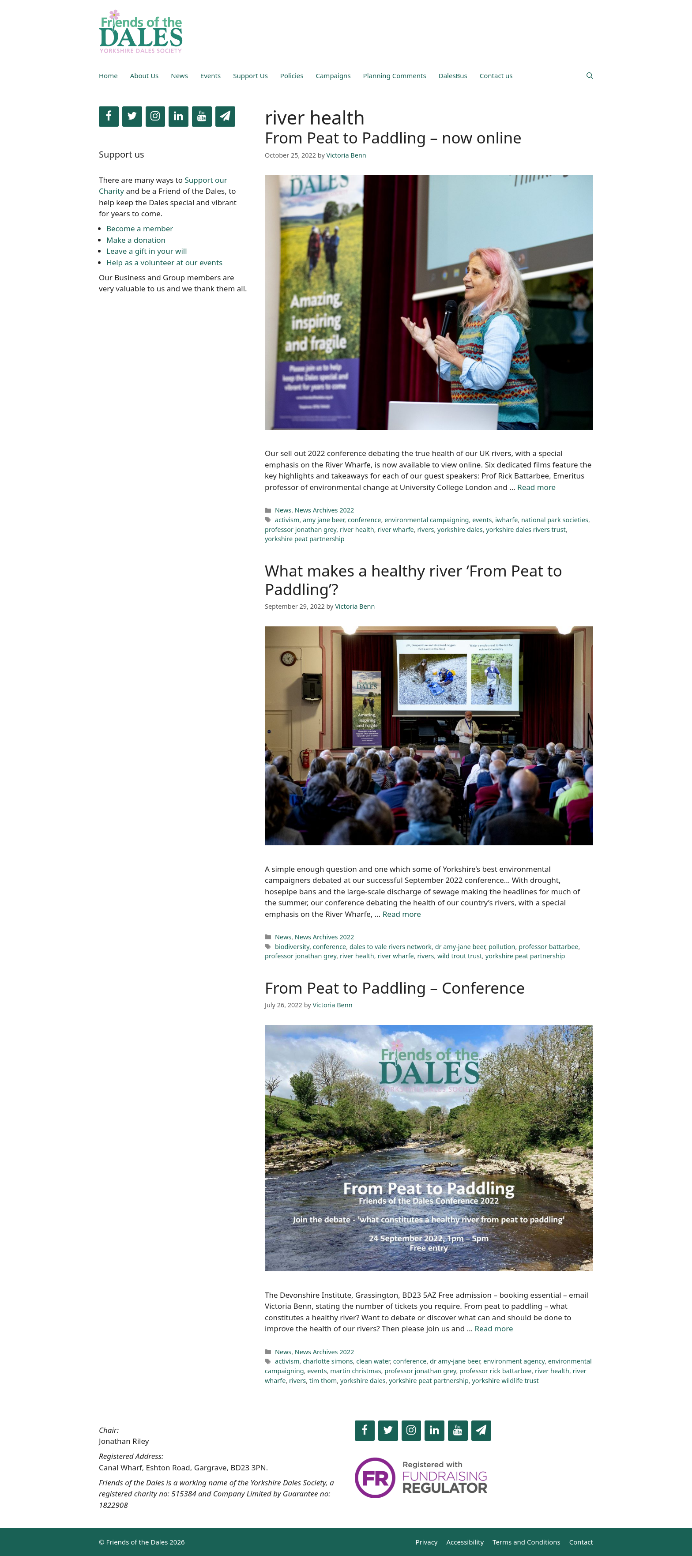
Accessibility (465, 1541)
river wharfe (395, 529)
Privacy (426, 1541)
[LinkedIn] (178, 116)
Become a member (139, 228)
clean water (373, 1361)
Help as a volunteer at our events (164, 262)
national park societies (554, 520)
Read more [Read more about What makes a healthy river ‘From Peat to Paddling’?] (402, 914)
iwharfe (506, 520)
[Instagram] (155, 116)
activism (287, 520)
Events (210, 75)
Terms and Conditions (526, 1541)
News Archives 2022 (324, 510)
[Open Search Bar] (589, 75)
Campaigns (333, 75)
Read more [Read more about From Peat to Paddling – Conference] (494, 1328)
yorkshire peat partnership (305, 539)
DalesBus (453, 75)
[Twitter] (132, 116)
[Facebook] (109, 116)
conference (364, 520)
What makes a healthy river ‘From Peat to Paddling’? (413, 579)
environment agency (514, 1361)
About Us (144, 75)
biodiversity (292, 946)
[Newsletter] (225, 116)
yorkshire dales (460, 529)
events (482, 520)
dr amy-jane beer (460, 946)
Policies (292, 75)
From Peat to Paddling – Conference (395, 987)
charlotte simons (328, 1361)
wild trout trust (459, 956)
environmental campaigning (426, 520)
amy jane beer (323, 520)
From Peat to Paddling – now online (393, 137)
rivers (425, 529)
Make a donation (135, 240)
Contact (581, 1541)
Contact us (496, 75)
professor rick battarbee (495, 1371)
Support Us (250, 75)
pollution (502, 946)
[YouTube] (202, 116)
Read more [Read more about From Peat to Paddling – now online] (536, 487)
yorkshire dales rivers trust (525, 529)
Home (108, 75)
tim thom (323, 1380)
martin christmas (355, 1371)
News (179, 75)
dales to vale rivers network (391, 946)
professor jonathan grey (300, 529)
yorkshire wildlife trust (505, 1380)
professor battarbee (548, 946)
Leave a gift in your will (146, 251)
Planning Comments (394, 75)
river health (357, 529)
